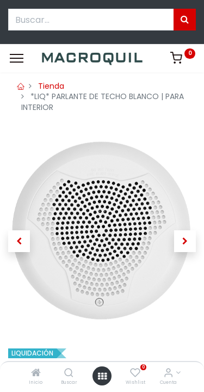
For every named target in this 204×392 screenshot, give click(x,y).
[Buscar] (69, 373)
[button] (19, 241)
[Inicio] (36, 373)
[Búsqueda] (185, 19)
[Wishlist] (135, 373)
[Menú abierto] (102, 376)
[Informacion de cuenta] (168, 373)
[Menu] (16, 58)
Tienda (51, 86)
